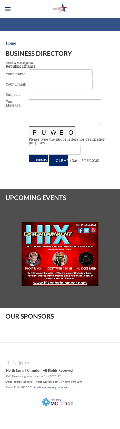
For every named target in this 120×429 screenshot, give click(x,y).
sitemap (62, 387)
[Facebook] (8, 363)
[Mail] (27, 363)
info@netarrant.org (45, 387)
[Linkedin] (21, 363)
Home (11, 43)
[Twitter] (14, 363)
